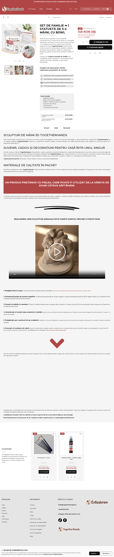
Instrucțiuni (5, 519)
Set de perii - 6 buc (44, 458)
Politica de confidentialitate (38, 522)
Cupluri (4, 508)
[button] (32, 9)
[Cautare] (87, 9)
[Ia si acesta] (44, 472)
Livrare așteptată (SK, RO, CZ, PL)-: (48, 119)
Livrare (32, 515)
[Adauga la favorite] (90, 53)
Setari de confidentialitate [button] (38, 526)
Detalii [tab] (46, 128)
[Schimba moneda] (76, 9)
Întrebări (49, 9)
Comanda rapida (95, 47)
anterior (101, 17)
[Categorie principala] (48, 17)
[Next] (35, 70)
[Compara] (95, 53)
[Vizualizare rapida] (47, 477)
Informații (33, 508)
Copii (3, 505)
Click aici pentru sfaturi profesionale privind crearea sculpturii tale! (71, 290)
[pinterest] (8, 17)
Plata (31, 512)
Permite (94, 553)
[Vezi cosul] (105, 9)
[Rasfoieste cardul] (53, 433)
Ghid (41, 9)
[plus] (86, 42)
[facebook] (3, 17)
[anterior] (14, 61)
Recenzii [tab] (66, 128)
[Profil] (96, 9)
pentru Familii (56, 17)
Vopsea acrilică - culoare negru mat (71, 458)
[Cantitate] (83, 42)
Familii (4, 510)
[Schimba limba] (71, 9)
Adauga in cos (101, 42)
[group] (71, 456)
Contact (32, 505)
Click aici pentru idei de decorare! (56, 330)
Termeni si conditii (35, 519)
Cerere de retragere (36, 529)
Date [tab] (56, 128)
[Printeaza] (99, 53)
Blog (57, 9)
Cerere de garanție (35, 533)
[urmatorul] (23, 61)
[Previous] (3, 70)
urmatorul (109, 17)
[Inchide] (110, 2)
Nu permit (106, 553)
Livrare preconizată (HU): (47, 115)
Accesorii (4, 513)
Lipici (3, 516)
